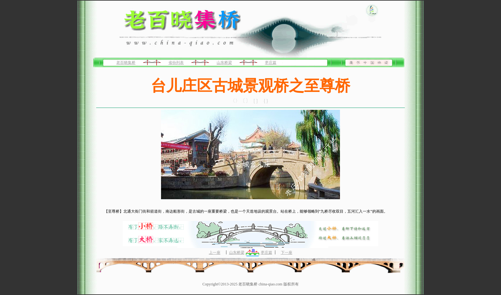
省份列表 (176, 62)
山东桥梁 (224, 62)
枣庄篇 (270, 62)
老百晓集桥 (125, 62)
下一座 (286, 252)
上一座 (214, 252)
